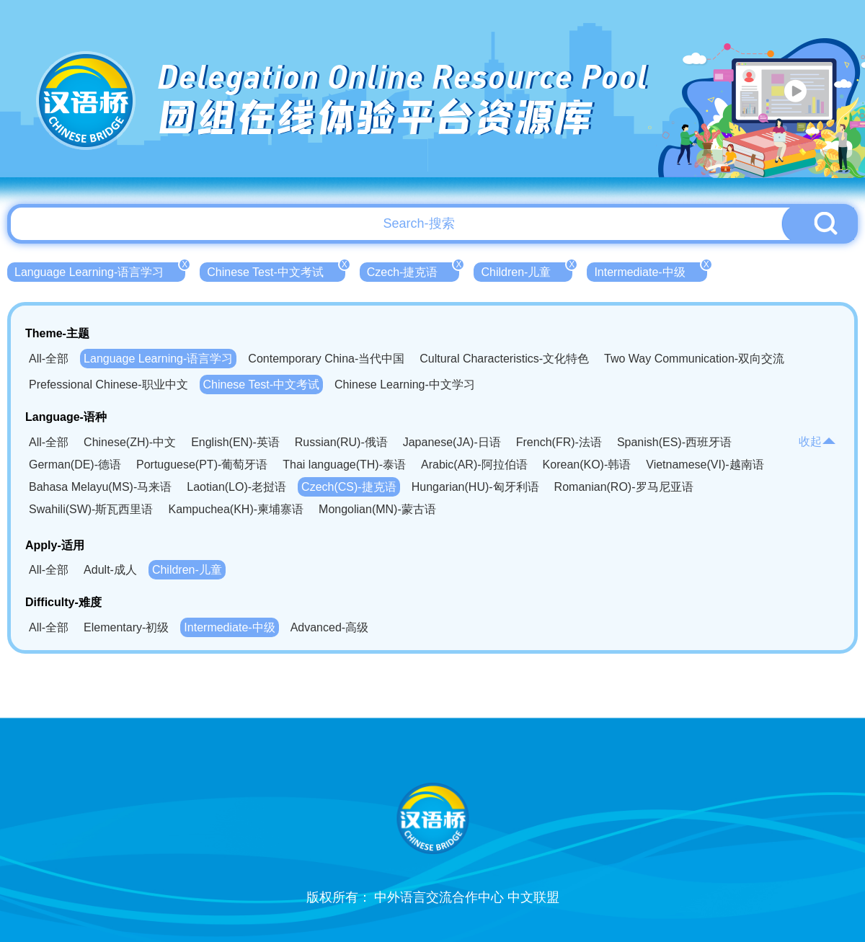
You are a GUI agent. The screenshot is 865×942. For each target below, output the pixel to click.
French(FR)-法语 (559, 442)
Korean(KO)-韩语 (587, 464)
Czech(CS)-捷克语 (348, 487)
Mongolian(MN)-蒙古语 (377, 509)
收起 (817, 441)
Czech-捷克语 (413, 270)
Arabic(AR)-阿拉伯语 (474, 464)
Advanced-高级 (329, 627)
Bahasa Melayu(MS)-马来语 (100, 487)
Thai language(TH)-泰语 (344, 464)
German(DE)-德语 (75, 464)
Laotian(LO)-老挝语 (236, 487)
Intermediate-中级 (650, 270)
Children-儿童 (526, 270)
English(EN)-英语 (235, 442)
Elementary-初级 (126, 627)
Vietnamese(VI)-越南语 (704, 464)
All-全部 (48, 358)
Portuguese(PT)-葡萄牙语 (201, 464)
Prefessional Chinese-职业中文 (108, 384)
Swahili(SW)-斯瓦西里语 (91, 509)
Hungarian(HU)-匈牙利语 (475, 487)
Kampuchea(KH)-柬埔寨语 (235, 509)
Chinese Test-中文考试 (276, 270)
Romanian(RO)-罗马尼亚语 (623, 487)
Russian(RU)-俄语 (341, 442)
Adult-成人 (110, 570)
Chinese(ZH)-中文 (130, 442)
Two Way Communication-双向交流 (694, 358)
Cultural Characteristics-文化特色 (504, 358)
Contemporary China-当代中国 (326, 358)
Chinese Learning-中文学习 (404, 384)
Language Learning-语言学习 (99, 270)
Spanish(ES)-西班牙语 (674, 442)
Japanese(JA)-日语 (452, 442)
